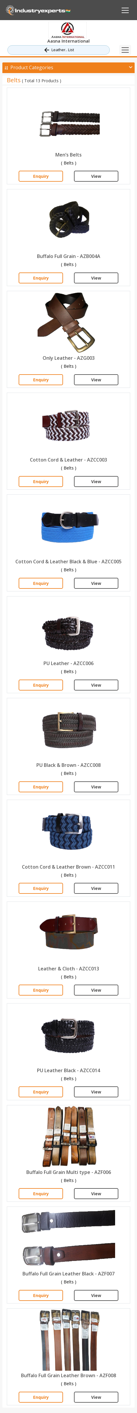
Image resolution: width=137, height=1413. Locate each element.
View (96, 176)
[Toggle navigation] (125, 50)
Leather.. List (58, 50)
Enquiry (41, 176)
